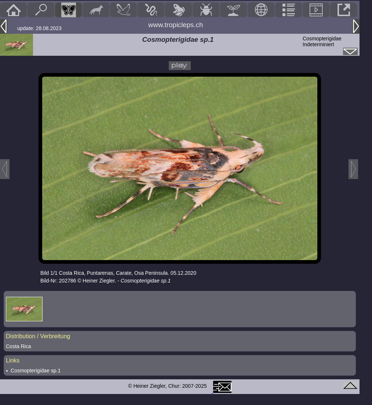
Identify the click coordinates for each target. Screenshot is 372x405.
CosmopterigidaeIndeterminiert (322, 41)
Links (12, 360)
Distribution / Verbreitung (38, 336)
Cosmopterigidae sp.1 (36, 370)
